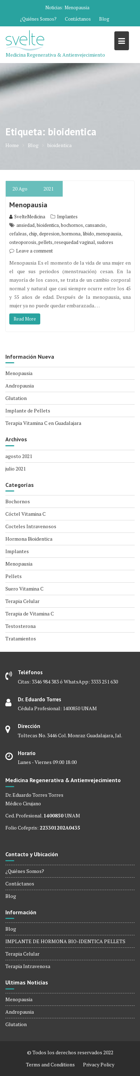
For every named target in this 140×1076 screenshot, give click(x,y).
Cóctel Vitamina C (25, 513)
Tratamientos (20, 638)
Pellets (13, 576)
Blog (104, 19)
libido (88, 233)
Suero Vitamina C (24, 588)
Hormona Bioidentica (28, 538)
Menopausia (76, 7)
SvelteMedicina (27, 216)
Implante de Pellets (27, 410)
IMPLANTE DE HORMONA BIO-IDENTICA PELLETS (65, 941)
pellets (45, 242)
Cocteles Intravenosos (30, 526)
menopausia (108, 233)
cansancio (95, 225)
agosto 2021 (18, 456)
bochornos (72, 225)
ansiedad (25, 225)
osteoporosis (22, 242)
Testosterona (20, 626)
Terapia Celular (22, 601)
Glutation (16, 398)
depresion (49, 233)
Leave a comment (34, 251)
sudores (105, 242)
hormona (71, 233)
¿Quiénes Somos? (38, 19)
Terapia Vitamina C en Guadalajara (43, 423)
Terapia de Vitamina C (29, 613)
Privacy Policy (98, 1064)
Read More (25, 319)
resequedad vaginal (75, 242)
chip (33, 233)
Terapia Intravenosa (27, 966)
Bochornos (17, 501)
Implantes (67, 216)
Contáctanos (78, 19)
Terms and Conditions (50, 1064)
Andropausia (19, 385)
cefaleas (18, 233)
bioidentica (48, 225)
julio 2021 (15, 468)
